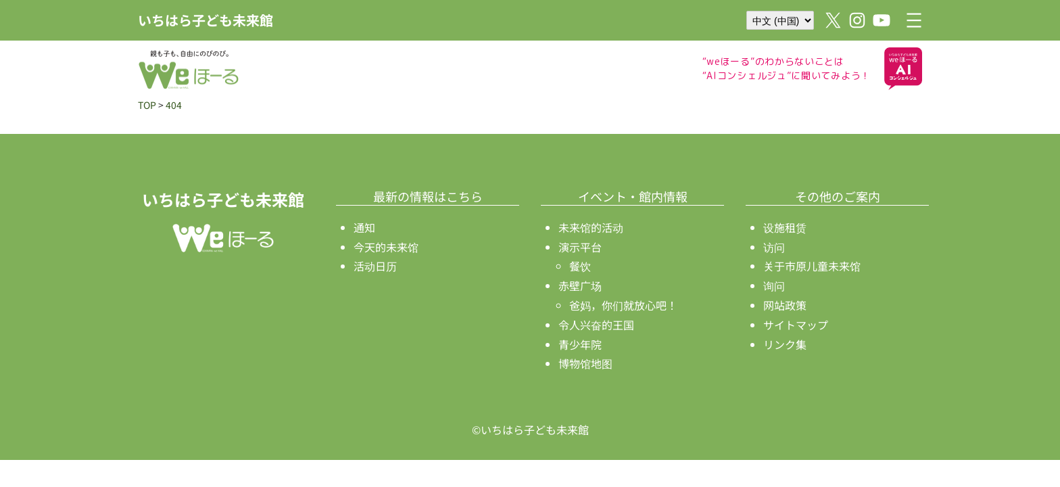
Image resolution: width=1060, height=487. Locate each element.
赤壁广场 (580, 285)
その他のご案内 (837, 196)
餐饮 (580, 266)
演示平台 (580, 247)
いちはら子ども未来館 (205, 20)
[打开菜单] (914, 20)
